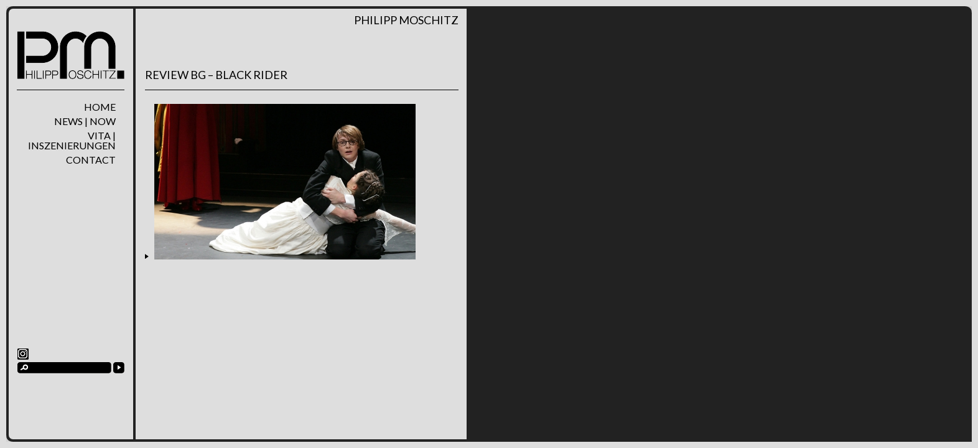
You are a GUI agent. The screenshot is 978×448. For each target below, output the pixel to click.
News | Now (85, 121)
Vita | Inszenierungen (72, 141)
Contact (91, 160)
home (100, 107)
